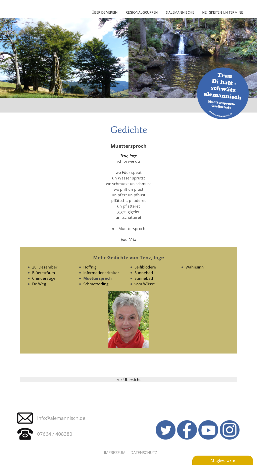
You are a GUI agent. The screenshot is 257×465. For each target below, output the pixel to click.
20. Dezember (44, 266)
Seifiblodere (145, 266)
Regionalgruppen (142, 12)
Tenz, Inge (128, 155)
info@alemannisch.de (61, 418)
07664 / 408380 (54, 434)
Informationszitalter (101, 272)
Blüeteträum (43, 272)
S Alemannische (180, 12)
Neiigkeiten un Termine (222, 12)
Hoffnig (89, 266)
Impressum (114, 452)
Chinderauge (43, 278)
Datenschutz (144, 452)
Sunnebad (144, 272)
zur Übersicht (128, 379)
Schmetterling (95, 283)
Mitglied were (222, 460)
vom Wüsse (145, 283)
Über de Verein (105, 12)
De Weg (39, 283)
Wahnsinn (195, 266)
